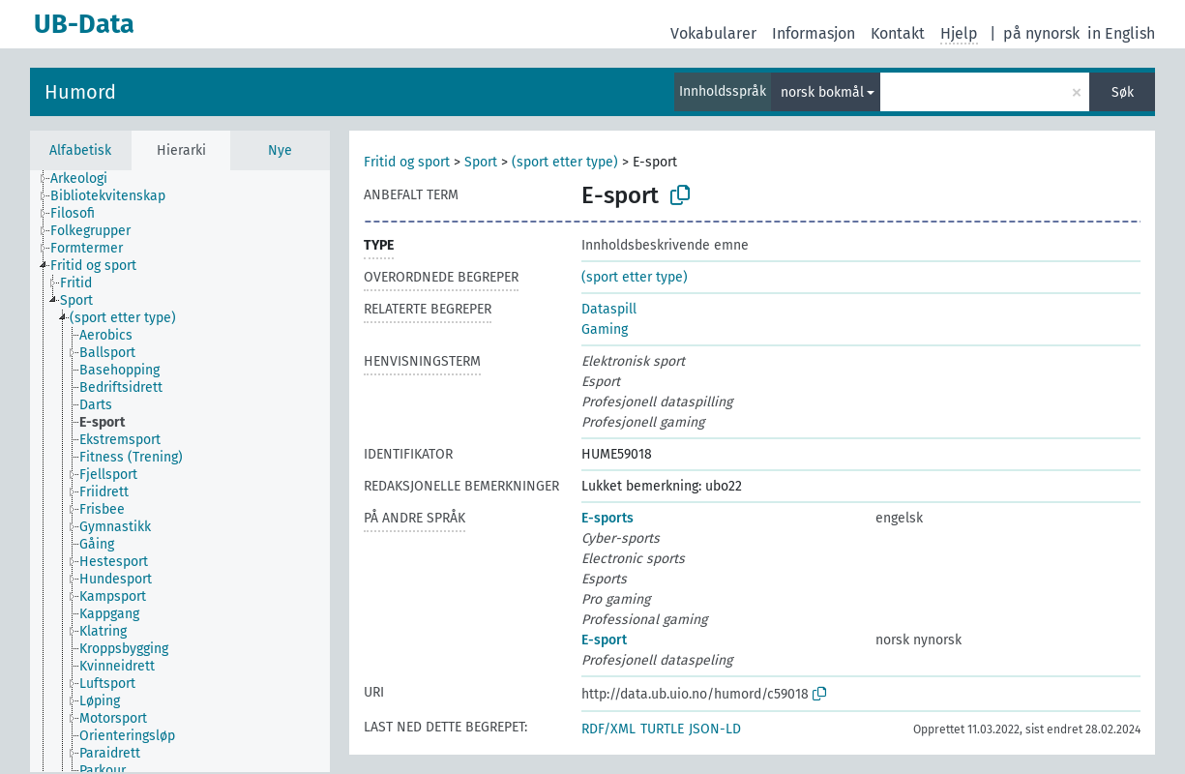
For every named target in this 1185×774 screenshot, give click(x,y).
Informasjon (813, 33)
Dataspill (609, 309)
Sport (480, 162)
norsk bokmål (822, 92)
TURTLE (662, 729)
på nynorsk (1041, 33)
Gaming (604, 329)
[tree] (180, 471)
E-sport (604, 640)
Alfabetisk (80, 150)
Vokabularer (713, 33)
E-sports (607, 518)
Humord (80, 92)
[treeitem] (87, 179)
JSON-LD (715, 729)
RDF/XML (608, 729)
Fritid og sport (407, 162)
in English (1121, 33)
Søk (1122, 92)
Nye (280, 150)
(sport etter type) (565, 162)
